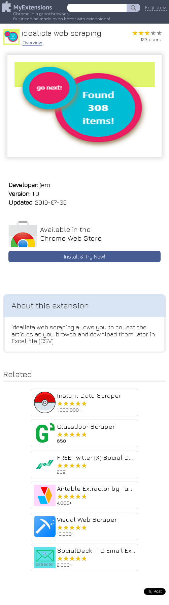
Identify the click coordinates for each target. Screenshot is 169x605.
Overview (32, 42)
